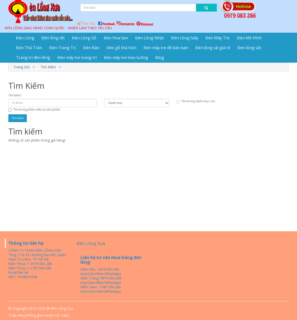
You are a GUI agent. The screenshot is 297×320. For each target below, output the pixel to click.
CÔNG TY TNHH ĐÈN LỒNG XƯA (34, 250)
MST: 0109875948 (22, 277)
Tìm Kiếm (48, 67)
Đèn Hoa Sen (116, 38)
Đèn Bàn (91, 47)
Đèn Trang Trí (62, 47)
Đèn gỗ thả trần (121, 47)
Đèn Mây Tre (218, 38)
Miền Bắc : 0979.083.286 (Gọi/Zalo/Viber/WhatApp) (100, 271)
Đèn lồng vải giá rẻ (212, 47)
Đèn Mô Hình (249, 38)
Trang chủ (22, 67)
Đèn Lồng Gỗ (84, 38)
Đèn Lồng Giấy (184, 38)
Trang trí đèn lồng (33, 57)
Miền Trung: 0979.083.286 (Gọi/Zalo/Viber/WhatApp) (100, 280)
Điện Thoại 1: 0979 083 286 (30, 263)
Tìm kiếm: (15, 95)
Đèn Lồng (25, 38)
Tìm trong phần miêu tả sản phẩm (34, 109)
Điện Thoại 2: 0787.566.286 (29, 268)
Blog (159, 57)
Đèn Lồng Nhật (149, 38)
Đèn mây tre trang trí (77, 57)
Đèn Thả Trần (29, 47)
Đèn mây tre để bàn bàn (166, 47)
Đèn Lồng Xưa (91, 243)
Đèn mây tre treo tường (126, 57)
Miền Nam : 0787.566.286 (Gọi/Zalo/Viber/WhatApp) (100, 289)
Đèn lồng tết (53, 38)
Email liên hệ (18, 272)
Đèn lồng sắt (249, 47)
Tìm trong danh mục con (195, 101)
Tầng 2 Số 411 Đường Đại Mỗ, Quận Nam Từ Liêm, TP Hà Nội (37, 257)
